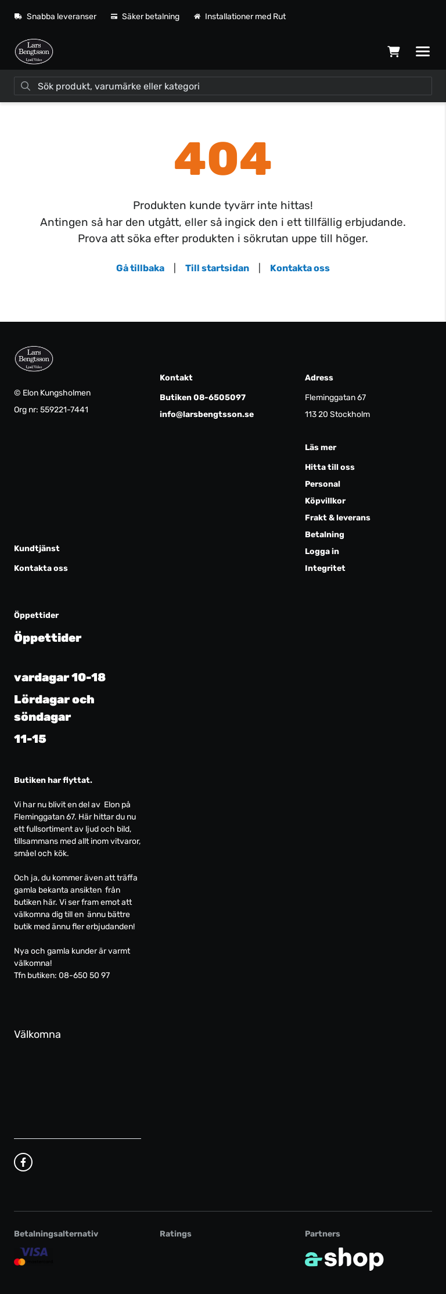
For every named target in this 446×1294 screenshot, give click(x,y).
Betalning (324, 535)
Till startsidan (217, 268)
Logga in (322, 551)
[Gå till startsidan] (34, 52)
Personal (322, 484)
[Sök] (223, 86)
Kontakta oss (300, 268)
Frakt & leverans (338, 518)
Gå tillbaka (140, 268)
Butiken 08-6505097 (203, 397)
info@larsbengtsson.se (207, 414)
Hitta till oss (330, 467)
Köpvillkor (325, 501)
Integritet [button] (325, 568)
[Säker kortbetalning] (33, 1256)
